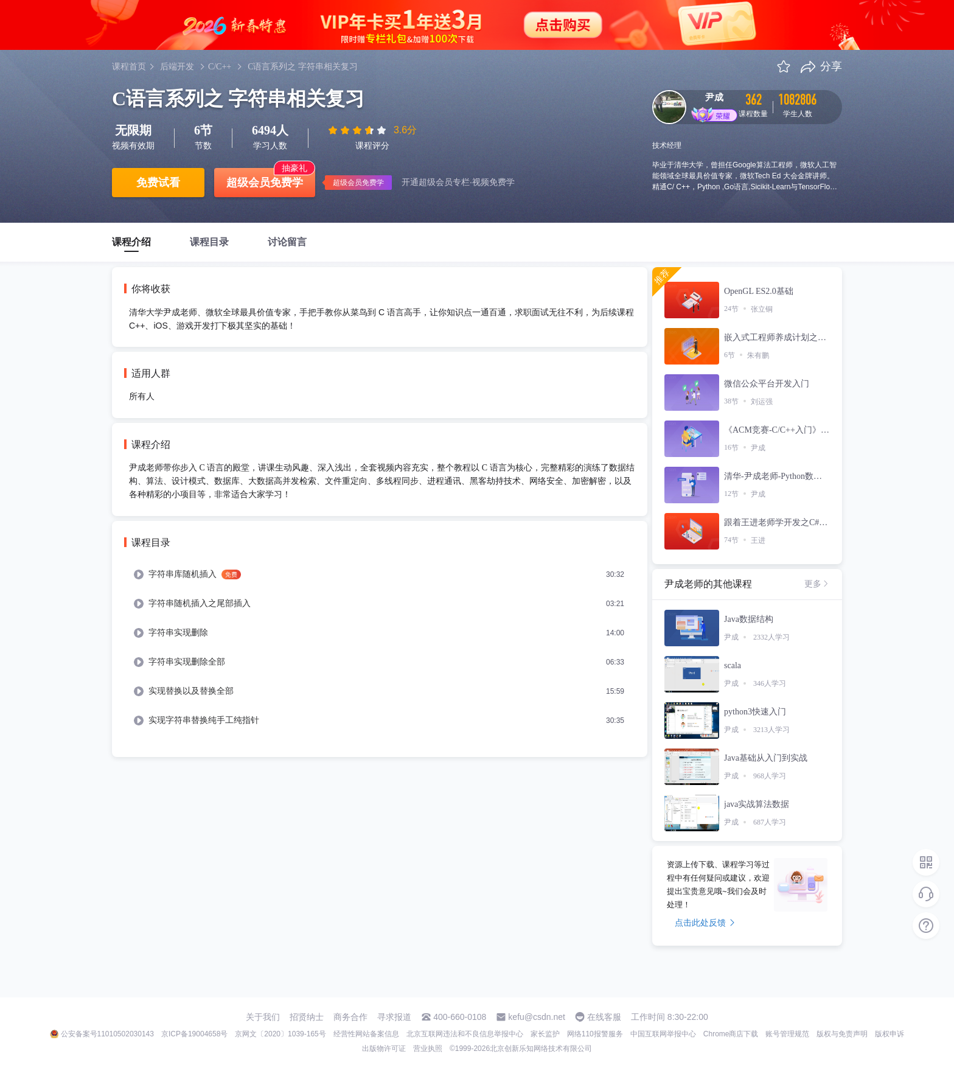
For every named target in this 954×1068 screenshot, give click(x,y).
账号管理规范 (787, 1034)
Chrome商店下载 (731, 1034)
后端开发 (177, 66)
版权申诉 (889, 1034)
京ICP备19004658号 (194, 1034)
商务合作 (350, 1017)
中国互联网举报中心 (663, 1034)
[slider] (358, 130)
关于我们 (263, 1017)
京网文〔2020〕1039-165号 (280, 1034)
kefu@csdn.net (536, 1017)
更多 (817, 583)
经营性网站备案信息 (366, 1034)
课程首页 (129, 66)
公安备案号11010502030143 (107, 1034)
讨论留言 (287, 242)
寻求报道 (394, 1017)
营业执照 (427, 1048)
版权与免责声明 (842, 1034)
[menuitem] (379, 574)
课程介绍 (131, 242)
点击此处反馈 (705, 922)
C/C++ (219, 66)
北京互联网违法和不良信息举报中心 (464, 1034)
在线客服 (604, 1017)
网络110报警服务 (595, 1034)
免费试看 (158, 182)
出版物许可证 (384, 1048)
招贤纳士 (307, 1017)
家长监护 (545, 1034)
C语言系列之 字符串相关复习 (303, 66)
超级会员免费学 (264, 182)
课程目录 (209, 242)
